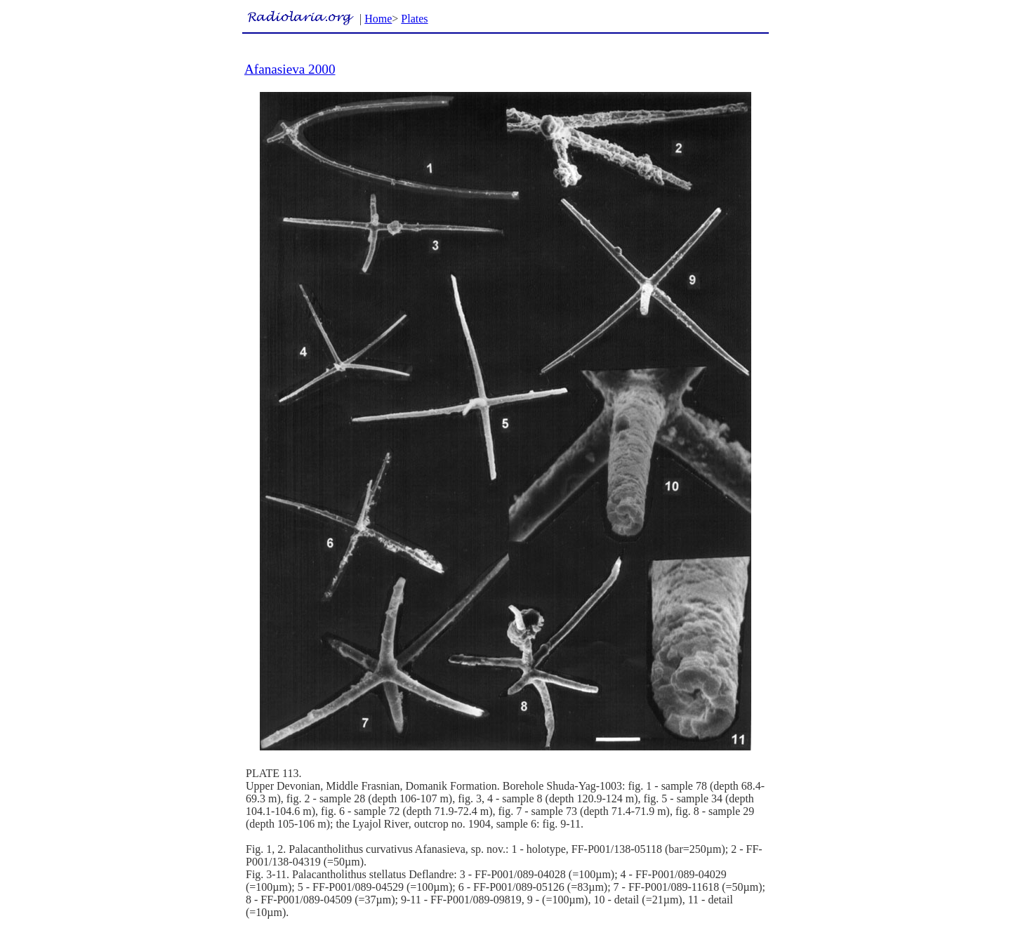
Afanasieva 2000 (289, 69)
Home (378, 19)
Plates (414, 19)
